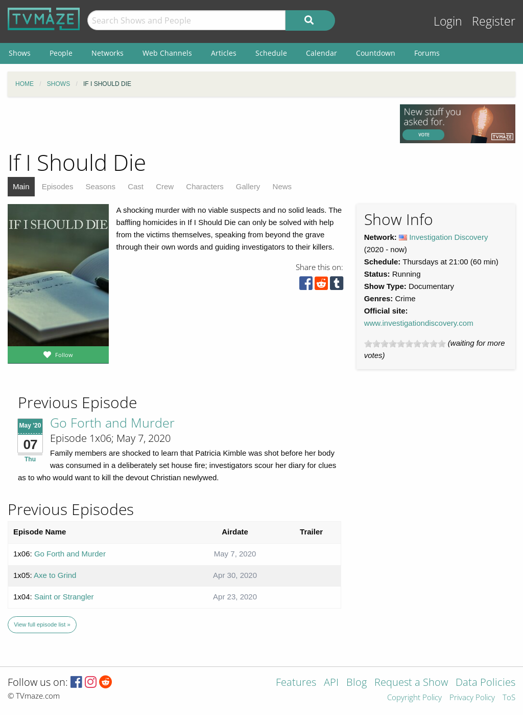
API (331, 683)
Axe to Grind (55, 575)
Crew (165, 186)
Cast (136, 186)
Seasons (100, 186)
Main (21, 186)
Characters (204, 186)
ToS (509, 698)
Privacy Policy (472, 698)
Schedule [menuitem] (271, 53)
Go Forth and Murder (112, 422)
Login (448, 21)
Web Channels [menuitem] (167, 53)
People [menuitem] (61, 53)
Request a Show (411, 683)
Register (493, 21)
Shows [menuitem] (20, 53)
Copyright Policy (414, 698)
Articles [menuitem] (223, 53)
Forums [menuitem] (427, 53)
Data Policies (485, 683)
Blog (356, 683)
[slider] (405, 344)
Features (296, 683)
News (282, 186)
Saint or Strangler (64, 596)
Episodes (58, 186)
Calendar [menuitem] (321, 53)
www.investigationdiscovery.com (418, 323)
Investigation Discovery (448, 237)
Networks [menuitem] (107, 53)
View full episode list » (42, 624)
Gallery (248, 186)
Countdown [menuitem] (375, 53)
